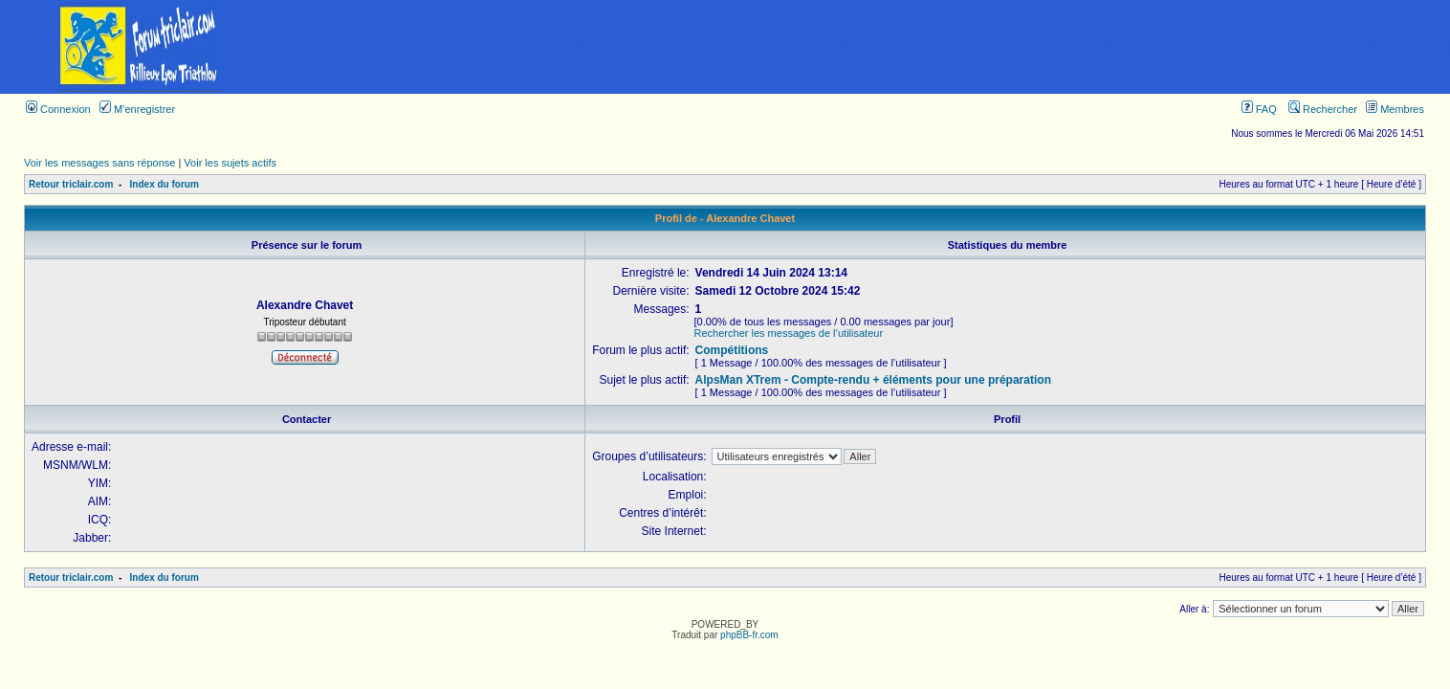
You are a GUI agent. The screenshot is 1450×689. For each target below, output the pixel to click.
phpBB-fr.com (749, 635)
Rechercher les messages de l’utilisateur (788, 333)
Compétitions (732, 350)
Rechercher (1322, 109)
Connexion (58, 109)
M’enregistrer (137, 109)
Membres (1395, 109)
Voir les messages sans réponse (99, 162)
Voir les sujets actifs (230, 162)
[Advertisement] (864, 47)
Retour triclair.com (71, 184)
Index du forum (164, 184)
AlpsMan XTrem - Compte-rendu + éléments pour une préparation (873, 380)
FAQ (1259, 109)
